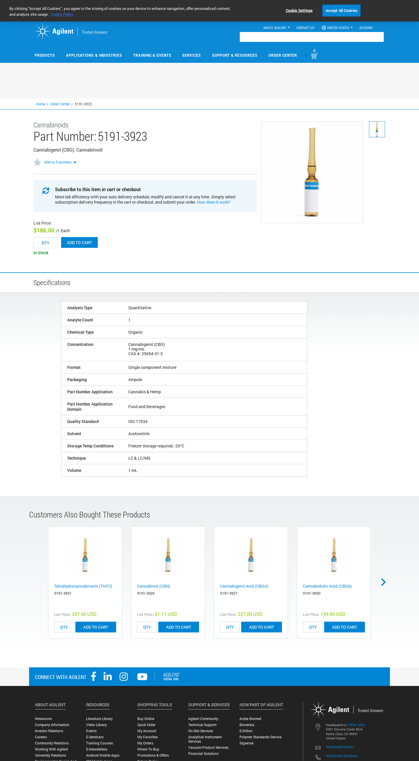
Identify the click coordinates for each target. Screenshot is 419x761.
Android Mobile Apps (102, 755)
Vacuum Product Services (208, 747)
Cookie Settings (299, 10)
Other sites (356, 724)
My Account (146, 731)
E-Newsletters (96, 749)
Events (91, 731)
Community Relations (52, 743)
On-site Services (200, 731)
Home (40, 104)
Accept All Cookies (341, 10)
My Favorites (147, 737)
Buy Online (145, 718)
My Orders (145, 743)
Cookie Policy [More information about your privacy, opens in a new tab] (62, 14)
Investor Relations (49, 731)
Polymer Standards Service (260, 737)
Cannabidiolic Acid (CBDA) (327, 586)
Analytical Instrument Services (205, 739)
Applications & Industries (94, 55)
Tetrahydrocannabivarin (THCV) (83, 586)
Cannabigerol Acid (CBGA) (244, 586)
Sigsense (246, 743)
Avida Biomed (250, 718)
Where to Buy (148, 749)
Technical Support (202, 725)
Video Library (96, 725)
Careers (41, 737)
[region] (209, 11)
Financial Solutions (203, 753)
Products (45, 55)
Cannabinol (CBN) (153, 586)
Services (191, 55)
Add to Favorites (58, 162)
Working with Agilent (51, 749)
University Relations (50, 755)
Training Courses (99, 743)
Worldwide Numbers (342, 755)
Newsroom (43, 718)
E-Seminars (95, 737)
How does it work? (213, 202)
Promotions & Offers (153, 755)
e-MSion (246, 731)
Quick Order (146, 725)
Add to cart (79, 242)
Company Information (52, 725)
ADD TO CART (95, 627)
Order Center (283, 55)
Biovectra (246, 725)
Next (385, 582)
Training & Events (152, 55)
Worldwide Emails (340, 746)
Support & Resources (235, 55)
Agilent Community (203, 718)
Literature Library (99, 718)
